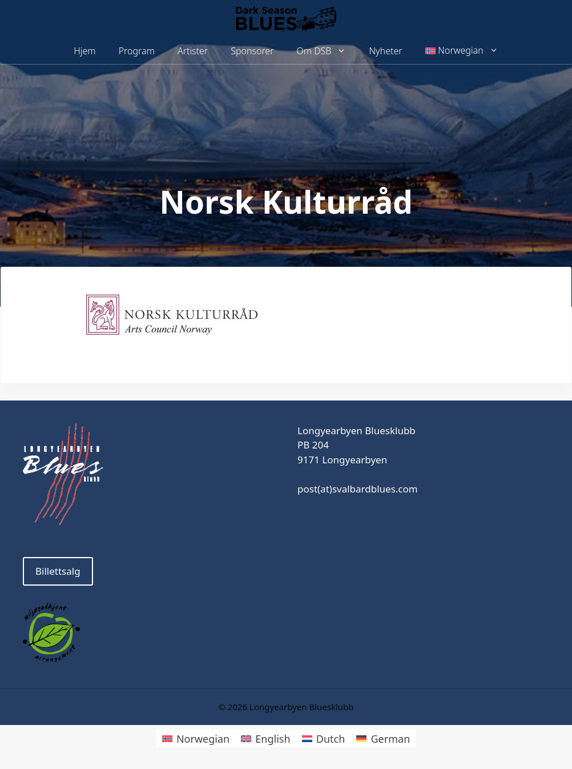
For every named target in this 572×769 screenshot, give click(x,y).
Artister (193, 51)
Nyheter (385, 51)
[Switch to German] (383, 738)
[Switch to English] (265, 738)
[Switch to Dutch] (323, 738)
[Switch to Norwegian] (195, 738)
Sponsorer (252, 51)
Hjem (84, 51)
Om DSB (327, 51)
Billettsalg (57, 571)
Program (137, 51)
